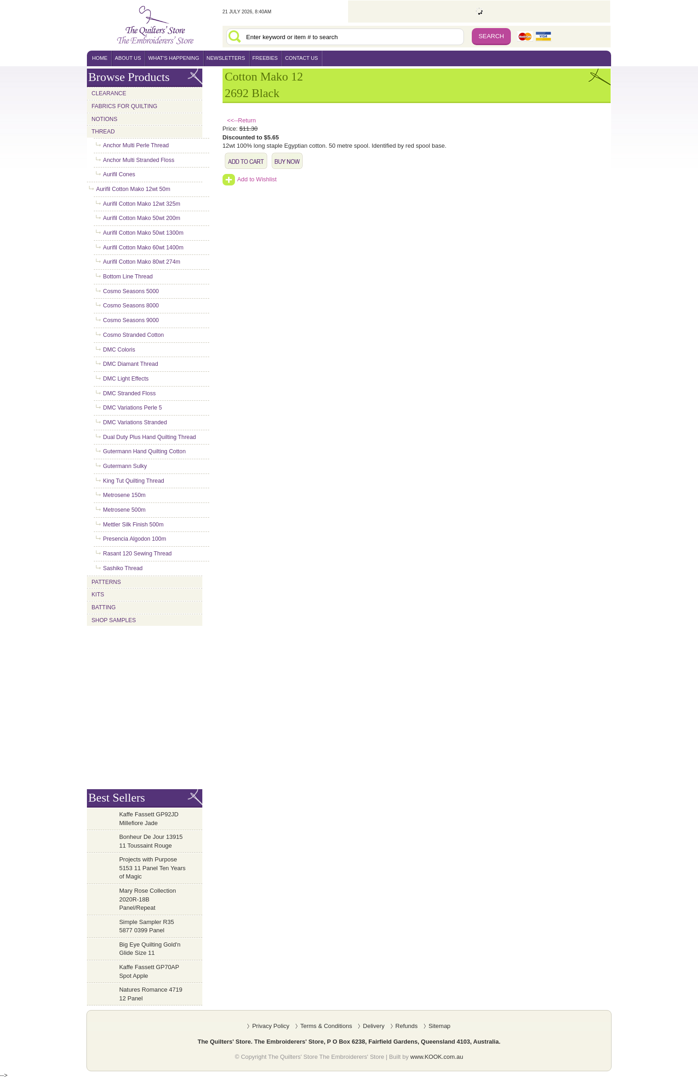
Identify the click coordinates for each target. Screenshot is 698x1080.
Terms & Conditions (326, 1025)
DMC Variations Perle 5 (132, 407)
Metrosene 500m (124, 510)
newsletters (225, 58)
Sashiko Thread (123, 568)
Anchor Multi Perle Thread (136, 145)
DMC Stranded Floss (129, 393)
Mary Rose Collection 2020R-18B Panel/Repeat (147, 899)
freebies (265, 58)
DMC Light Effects (126, 378)
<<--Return (241, 120)
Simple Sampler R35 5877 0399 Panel (146, 926)
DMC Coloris (119, 350)
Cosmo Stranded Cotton (133, 335)
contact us (301, 58)
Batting (104, 607)
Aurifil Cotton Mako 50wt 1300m (143, 233)
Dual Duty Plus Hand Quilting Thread (149, 437)
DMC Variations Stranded (135, 422)
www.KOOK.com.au (436, 1056)
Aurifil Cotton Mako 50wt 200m (141, 218)
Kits (98, 594)
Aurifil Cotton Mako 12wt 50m (133, 189)
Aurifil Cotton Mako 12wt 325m (141, 204)
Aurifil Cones (119, 174)
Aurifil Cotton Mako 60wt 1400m (143, 247)
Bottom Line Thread (128, 276)
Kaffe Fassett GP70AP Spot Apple (149, 971)
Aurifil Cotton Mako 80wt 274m (141, 262)
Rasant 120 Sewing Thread (137, 553)
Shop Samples (114, 620)
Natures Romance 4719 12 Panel (150, 994)
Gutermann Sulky (125, 466)
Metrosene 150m (124, 495)
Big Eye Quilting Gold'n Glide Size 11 (149, 949)
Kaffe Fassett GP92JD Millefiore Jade (148, 818)
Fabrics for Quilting (124, 106)
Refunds (406, 1025)
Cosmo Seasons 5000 (131, 291)
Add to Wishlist (250, 179)
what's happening (174, 58)
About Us (128, 58)
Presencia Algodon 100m (134, 539)
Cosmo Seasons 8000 (131, 305)
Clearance (109, 93)
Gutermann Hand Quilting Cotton (144, 451)
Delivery (373, 1025)
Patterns (106, 582)
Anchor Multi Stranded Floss (138, 160)
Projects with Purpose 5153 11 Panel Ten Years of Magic (152, 868)
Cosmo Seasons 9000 (131, 320)
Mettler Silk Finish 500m (133, 524)
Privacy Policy (270, 1025)
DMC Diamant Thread (130, 364)
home (100, 58)
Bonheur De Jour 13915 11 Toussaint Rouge (151, 841)
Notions (104, 119)
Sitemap (440, 1025)
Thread (103, 131)
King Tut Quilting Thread (133, 481)
